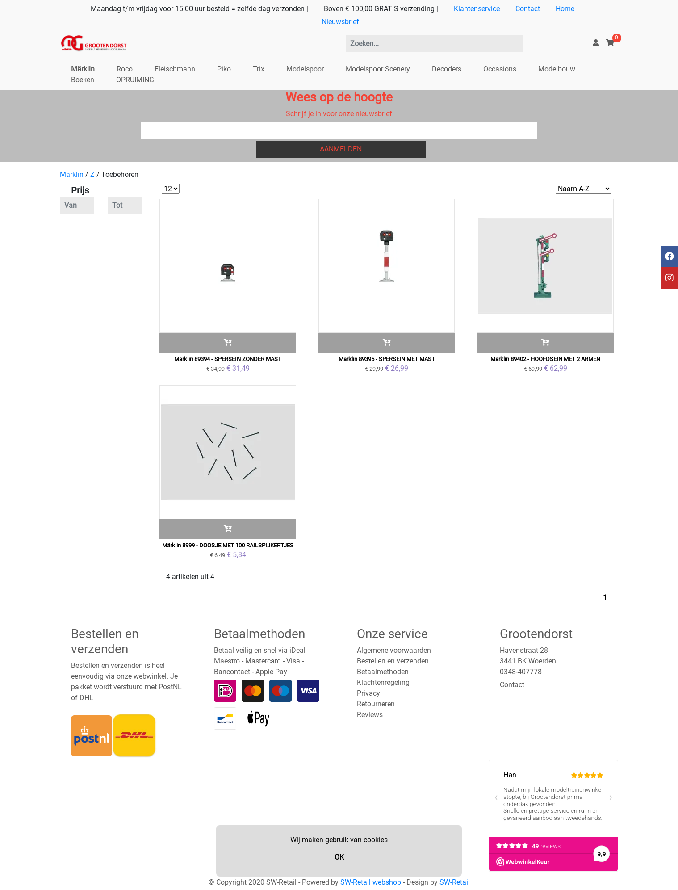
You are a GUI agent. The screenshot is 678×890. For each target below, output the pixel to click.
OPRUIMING (135, 80)
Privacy (368, 693)
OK (339, 857)
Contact (527, 8)
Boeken (82, 80)
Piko (224, 69)
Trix (258, 69)
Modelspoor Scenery (378, 69)
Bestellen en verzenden (393, 661)
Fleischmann (175, 69)
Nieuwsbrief (340, 21)
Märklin (83, 69)
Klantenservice (477, 8)
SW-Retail (454, 882)
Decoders (446, 69)
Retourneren (376, 704)
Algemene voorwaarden (394, 650)
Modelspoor (305, 69)
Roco (125, 69)
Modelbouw (556, 69)
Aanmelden (341, 149)
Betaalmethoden (383, 672)
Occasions (499, 69)
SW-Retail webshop (370, 882)
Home (565, 8)
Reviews (370, 714)
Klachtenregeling (383, 682)
